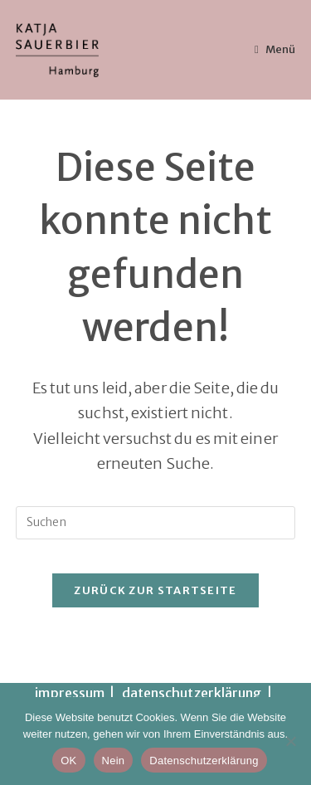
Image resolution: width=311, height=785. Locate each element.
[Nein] (290, 741)
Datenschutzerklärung (203, 760)
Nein (113, 760)
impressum (69, 693)
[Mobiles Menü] (275, 49)
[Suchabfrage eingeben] (156, 522)
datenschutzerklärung (192, 693)
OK (68, 760)
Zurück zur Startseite (155, 590)
